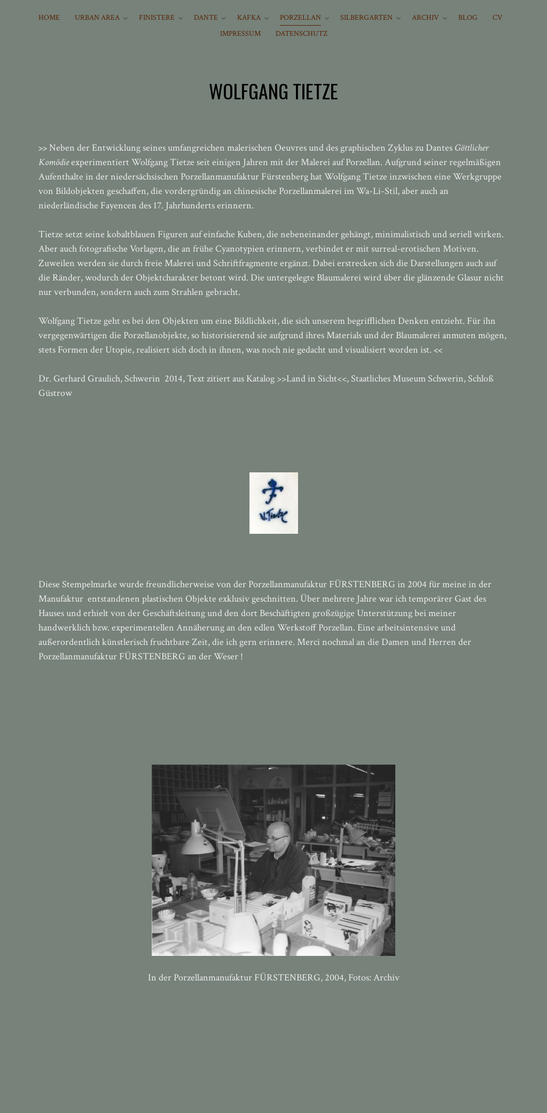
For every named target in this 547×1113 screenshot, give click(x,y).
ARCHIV (425, 17)
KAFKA (249, 17)
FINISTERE (157, 17)
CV (498, 17)
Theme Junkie (201, 1095)
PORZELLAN (300, 17)
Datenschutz (301, 33)
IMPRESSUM (240, 33)
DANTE (206, 17)
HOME (49, 17)
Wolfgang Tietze (100, 1095)
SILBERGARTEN (366, 17)
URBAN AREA (97, 17)
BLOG (468, 17)
